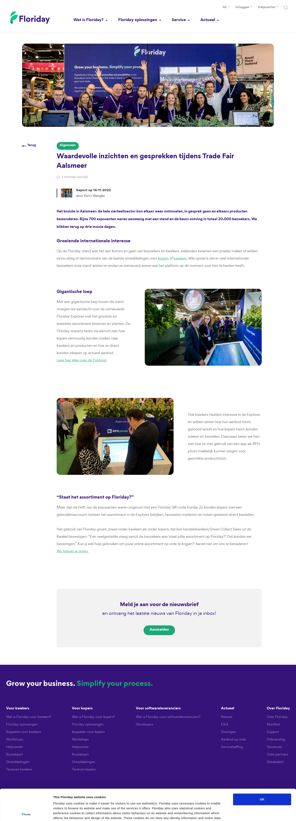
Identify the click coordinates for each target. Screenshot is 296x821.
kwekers (180, 258)
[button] (226, 7)
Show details (213, 813)
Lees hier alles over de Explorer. (82, 360)
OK (262, 768)
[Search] (286, 8)
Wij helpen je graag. (73, 551)
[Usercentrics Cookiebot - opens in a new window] (26, 813)
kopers (163, 258)
